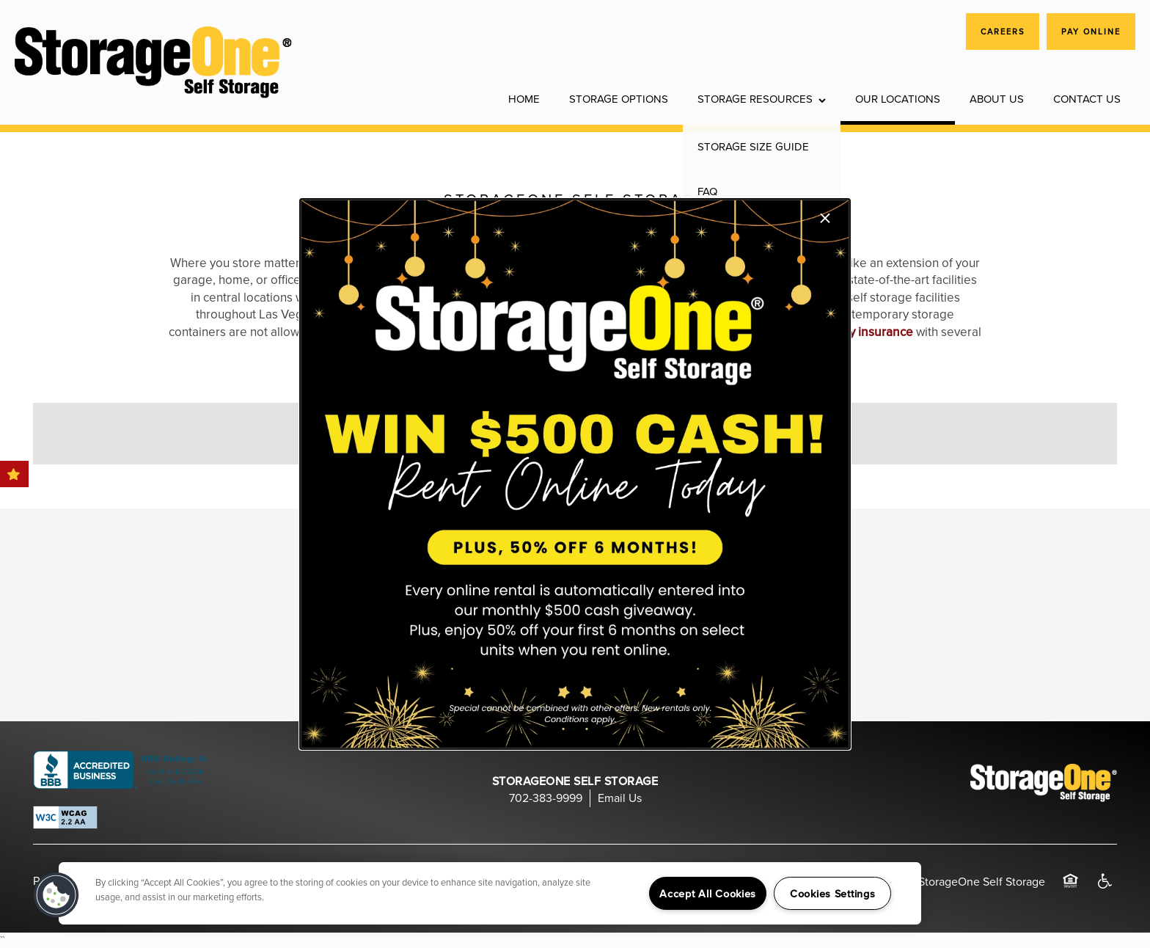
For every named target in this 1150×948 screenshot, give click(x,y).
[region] (490, 893)
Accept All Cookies (707, 893)
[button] (56, 895)
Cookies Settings (833, 893)
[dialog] (575, 474)
